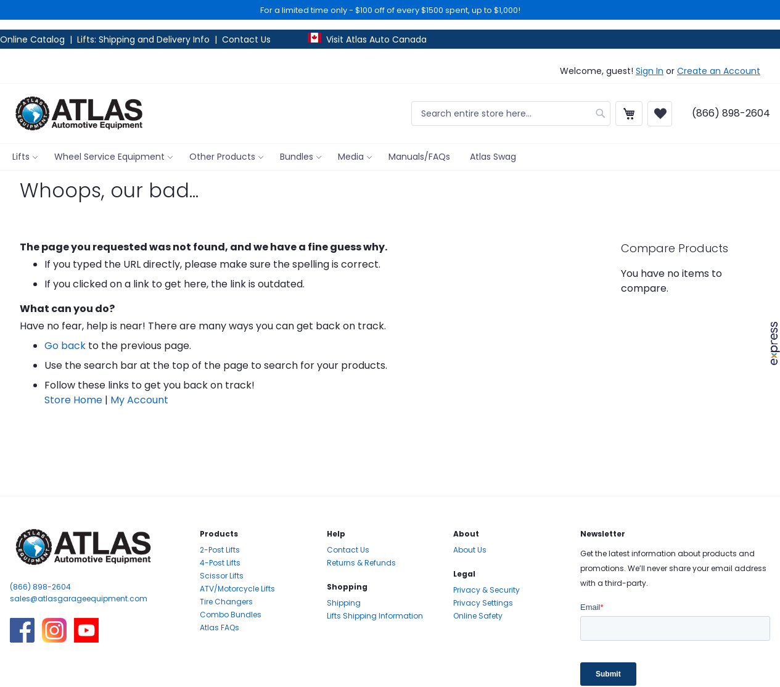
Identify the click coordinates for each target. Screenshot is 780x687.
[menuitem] (23, 157)
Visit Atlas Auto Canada (376, 39)
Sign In (649, 71)
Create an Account (718, 71)
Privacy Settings (483, 603)
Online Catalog (33, 39)
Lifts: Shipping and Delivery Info (143, 39)
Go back (65, 346)
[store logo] (79, 113)
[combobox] (510, 113)
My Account (139, 400)
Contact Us (246, 39)
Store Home (73, 400)
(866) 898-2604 (40, 587)
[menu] (390, 157)
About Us (469, 550)
